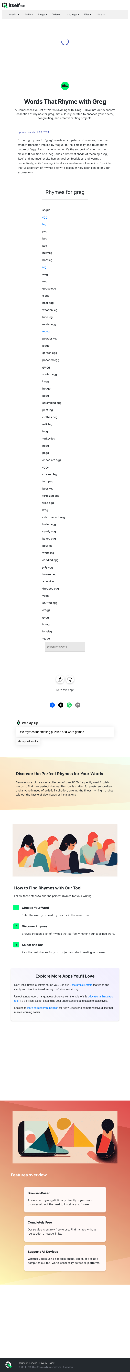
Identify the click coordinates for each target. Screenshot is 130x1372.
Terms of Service (28, 1362)
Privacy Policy (47, 1362)
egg (44, 217)
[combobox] (65, 646)
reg (44, 267)
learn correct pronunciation (42, 1007)
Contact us (68, 1367)
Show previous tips (28, 741)
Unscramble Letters (81, 984)
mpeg (46, 331)
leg (44, 224)
